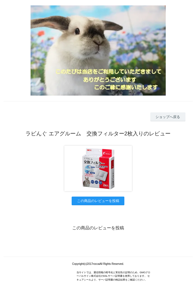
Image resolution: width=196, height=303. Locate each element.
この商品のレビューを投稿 (98, 201)
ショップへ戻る (167, 117)
